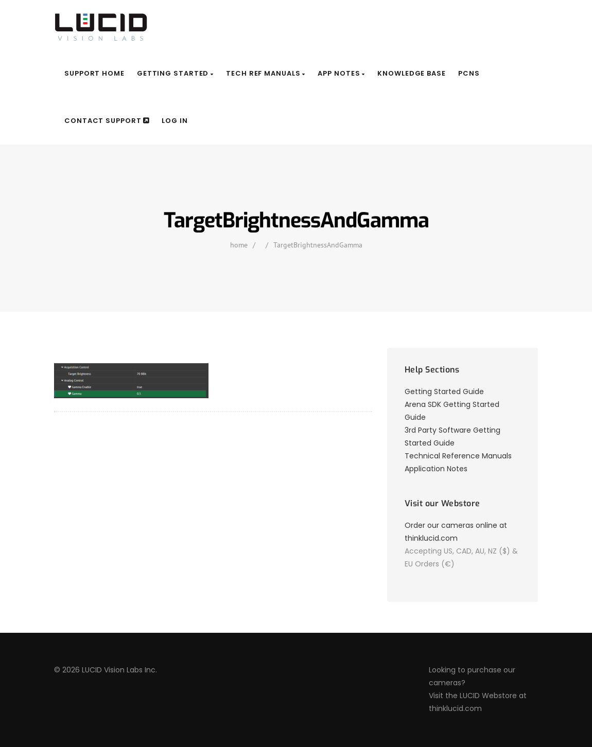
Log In (174, 121)
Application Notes (436, 469)
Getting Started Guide (444, 391)
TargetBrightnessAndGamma (317, 245)
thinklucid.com (455, 708)
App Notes (341, 73)
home (239, 245)
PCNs (469, 73)
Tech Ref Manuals (265, 73)
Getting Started (175, 73)
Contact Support (106, 121)
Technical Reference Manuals (458, 456)
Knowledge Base (411, 73)
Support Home (94, 73)
